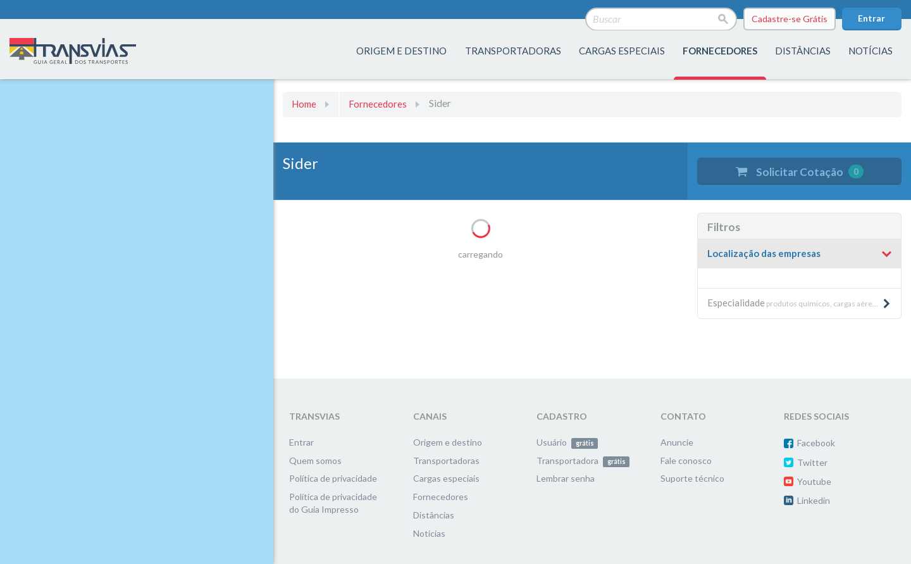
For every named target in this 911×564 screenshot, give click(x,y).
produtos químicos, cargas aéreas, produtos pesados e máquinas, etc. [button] (804, 302)
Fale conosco (686, 460)
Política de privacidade (333, 478)
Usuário (567, 442)
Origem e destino (447, 442)
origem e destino (401, 50)
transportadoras (513, 50)
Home (304, 104)
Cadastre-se (789, 19)
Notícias (870, 50)
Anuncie (676, 442)
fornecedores (720, 50)
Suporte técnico (692, 478)
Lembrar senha (565, 478)
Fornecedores (378, 104)
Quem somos (315, 460)
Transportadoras (446, 460)
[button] (799, 253)
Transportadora (582, 460)
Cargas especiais (622, 50)
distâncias (803, 50)
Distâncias (433, 515)
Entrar (871, 18)
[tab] (799, 254)
